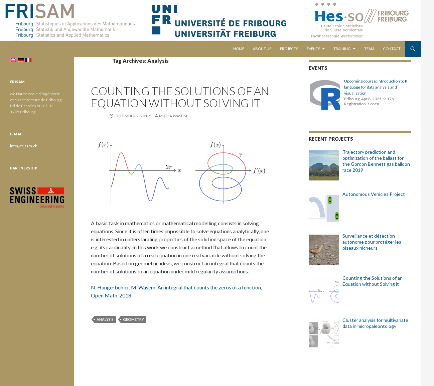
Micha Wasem (173, 115)
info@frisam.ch (23, 145)
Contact (392, 48)
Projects (289, 48)
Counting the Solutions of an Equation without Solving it (180, 97)
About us (262, 48)
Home (238, 48)
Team (369, 48)
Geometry (133, 319)
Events (313, 48)
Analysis (105, 319)
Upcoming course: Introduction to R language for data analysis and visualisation (375, 87)
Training (342, 48)
